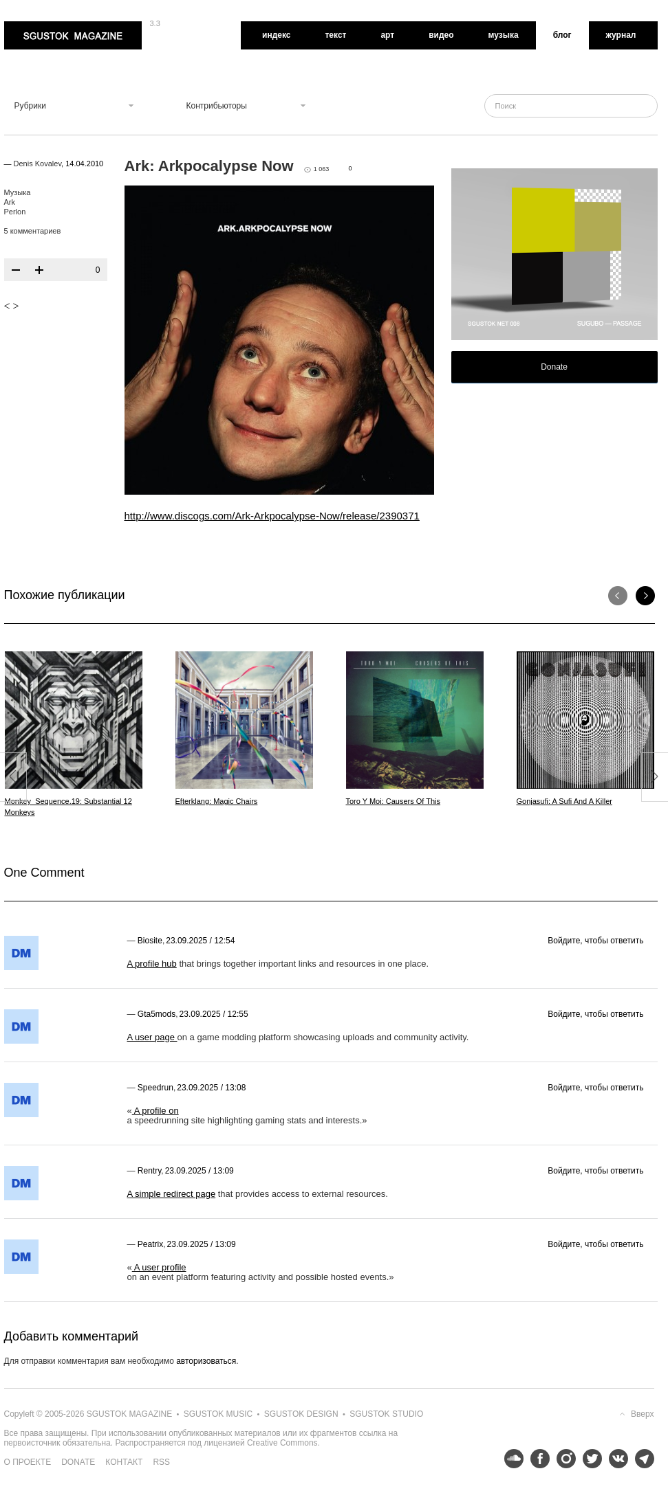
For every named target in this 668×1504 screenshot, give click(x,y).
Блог (562, 35)
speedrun (155, 1087)
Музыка (503, 35)
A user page (152, 1037)
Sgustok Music (218, 1414)
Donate (554, 367)
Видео (441, 35)
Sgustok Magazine (73, 35)
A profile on (155, 1110)
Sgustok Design (301, 1414)
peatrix (150, 1244)
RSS (161, 1462)
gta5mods (156, 1014)
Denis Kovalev (38, 163)
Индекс (276, 35)
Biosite (150, 940)
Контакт (123, 1462)
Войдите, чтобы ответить (595, 940)
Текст (335, 35)
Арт (387, 35)
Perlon (15, 211)
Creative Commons (282, 1443)
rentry (149, 1171)
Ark (10, 202)
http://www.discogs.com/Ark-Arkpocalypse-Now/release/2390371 (272, 515)
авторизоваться (206, 1361)
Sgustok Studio (386, 1414)
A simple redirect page (171, 1194)
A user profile (159, 1267)
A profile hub (152, 963)
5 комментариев (32, 231)
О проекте (28, 1462)
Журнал (621, 35)
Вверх (642, 1414)
